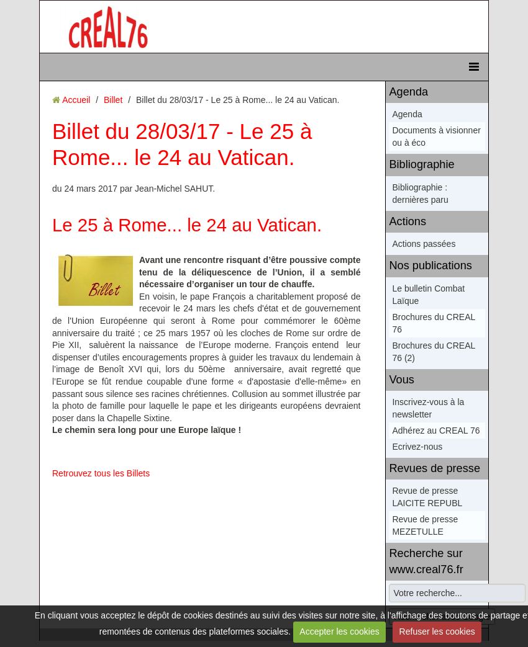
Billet (113, 100)
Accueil (76, 100)
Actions (407, 221)
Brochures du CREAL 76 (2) (433, 352)
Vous (401, 379)
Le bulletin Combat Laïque (428, 294)
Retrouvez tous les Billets (101, 473)
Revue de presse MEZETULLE (425, 525)
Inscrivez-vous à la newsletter (428, 408)
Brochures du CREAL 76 (433, 323)
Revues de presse (434, 468)
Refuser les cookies (437, 631)
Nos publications (430, 265)
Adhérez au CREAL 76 (436, 430)
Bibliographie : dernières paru (420, 193)
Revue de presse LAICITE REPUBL (427, 497)
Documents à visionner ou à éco (436, 136)
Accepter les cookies (339, 631)
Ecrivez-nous (417, 447)
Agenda (408, 92)
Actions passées (423, 244)
